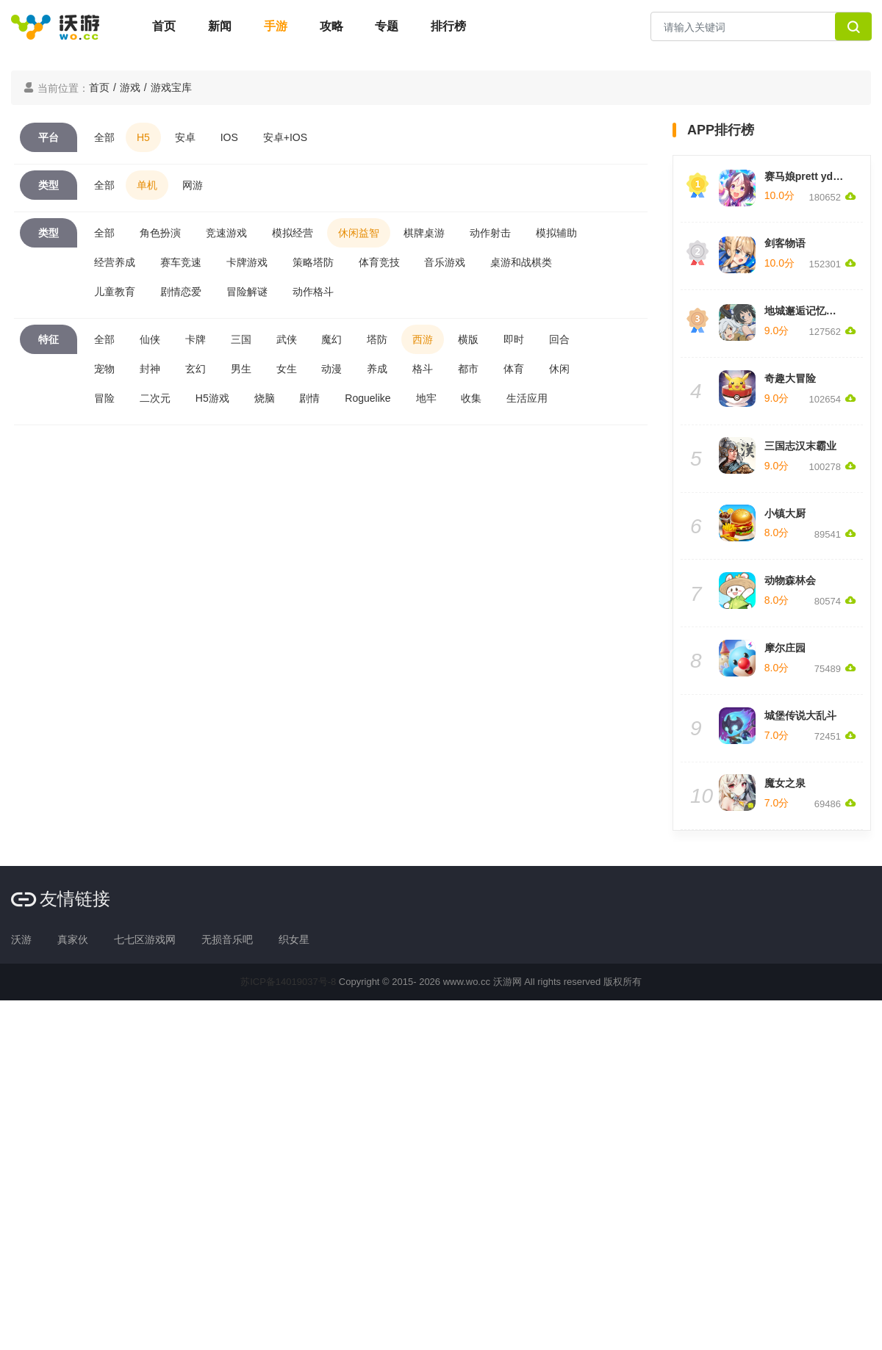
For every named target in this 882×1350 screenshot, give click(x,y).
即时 (513, 339)
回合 (559, 339)
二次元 (155, 398)
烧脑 (264, 398)
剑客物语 (785, 243)
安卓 (185, 137)
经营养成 (114, 262)
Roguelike (367, 398)
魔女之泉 (785, 783)
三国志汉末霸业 (800, 446)
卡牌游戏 (247, 262)
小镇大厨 (785, 513)
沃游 (21, 939)
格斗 (422, 369)
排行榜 (448, 26)
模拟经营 (292, 233)
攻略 (331, 26)
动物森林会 (790, 580)
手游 (275, 26)
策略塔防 (313, 262)
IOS (229, 137)
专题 (386, 26)
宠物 (104, 369)
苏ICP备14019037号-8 (288, 981)
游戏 (130, 87)
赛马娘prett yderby (809, 176)
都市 (468, 369)
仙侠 (150, 339)
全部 (104, 137)
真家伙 (72, 939)
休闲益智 (358, 233)
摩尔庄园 (785, 648)
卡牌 (195, 339)
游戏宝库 (171, 87)
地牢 (426, 398)
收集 (471, 398)
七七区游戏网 (145, 939)
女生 (286, 369)
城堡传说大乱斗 (800, 715)
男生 (241, 369)
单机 (147, 185)
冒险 (104, 398)
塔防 (377, 339)
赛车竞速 (180, 262)
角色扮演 (160, 233)
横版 (468, 339)
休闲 (559, 369)
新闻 (220, 26)
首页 (164, 26)
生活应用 (527, 398)
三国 (241, 339)
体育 (513, 369)
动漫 (331, 369)
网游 (192, 185)
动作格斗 (313, 291)
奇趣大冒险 (790, 378)
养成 (377, 369)
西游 (422, 339)
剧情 (309, 398)
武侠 (286, 339)
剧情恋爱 (180, 291)
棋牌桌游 (424, 233)
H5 (143, 137)
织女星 (294, 939)
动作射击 (490, 233)
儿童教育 (114, 291)
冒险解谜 (247, 291)
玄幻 (195, 369)
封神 (150, 369)
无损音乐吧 (227, 939)
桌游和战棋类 (521, 262)
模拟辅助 (556, 233)
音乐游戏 (444, 262)
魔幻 (331, 339)
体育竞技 (379, 262)
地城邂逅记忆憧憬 (805, 311)
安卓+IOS (285, 137)
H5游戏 (212, 398)
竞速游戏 (226, 233)
